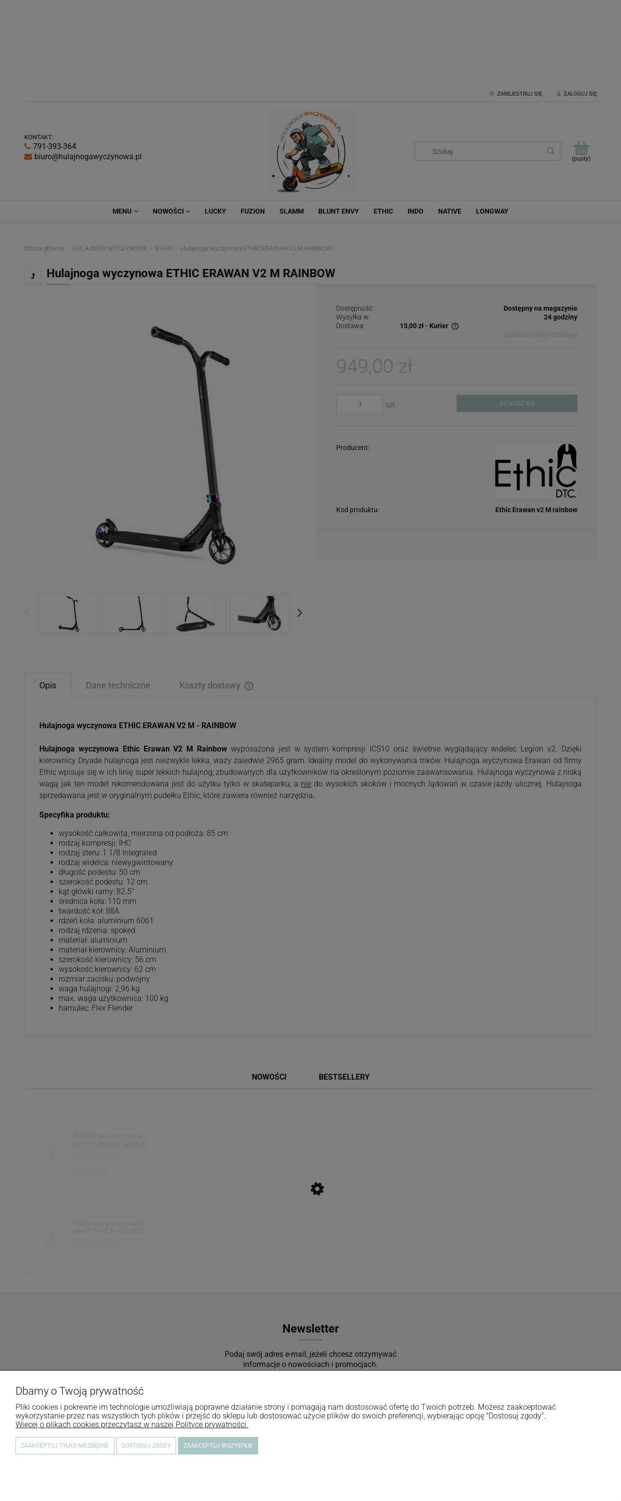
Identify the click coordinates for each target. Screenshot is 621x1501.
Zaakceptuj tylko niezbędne (65, 1445)
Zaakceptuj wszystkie (218, 1445)
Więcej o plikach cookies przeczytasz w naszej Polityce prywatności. (132, 1424)
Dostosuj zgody (146, 1445)
